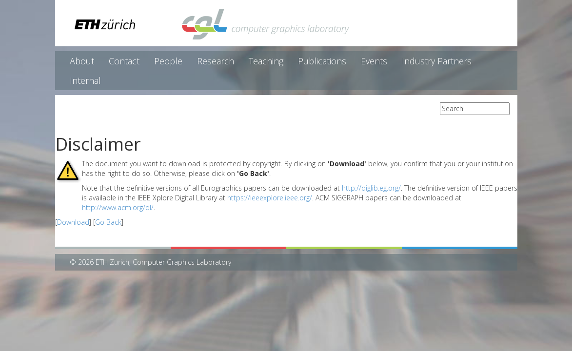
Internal (85, 80)
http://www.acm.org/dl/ (118, 207)
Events (374, 61)
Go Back (108, 222)
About (82, 61)
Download (73, 222)
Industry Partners (437, 61)
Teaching (266, 61)
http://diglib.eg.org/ (371, 188)
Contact (124, 61)
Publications (322, 61)
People (168, 61)
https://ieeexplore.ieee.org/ (269, 197)
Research (215, 61)
